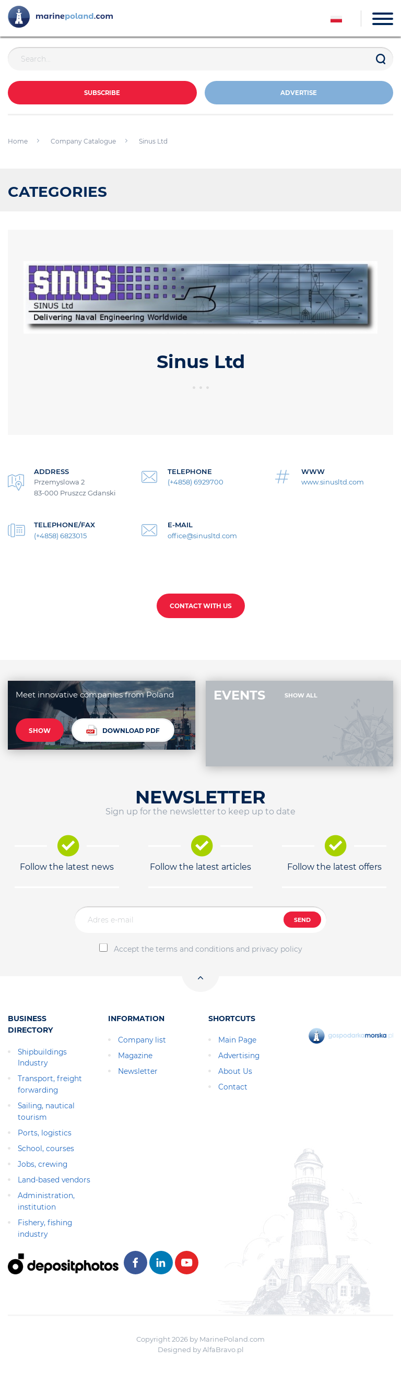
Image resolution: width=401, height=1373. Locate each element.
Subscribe (102, 93)
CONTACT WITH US (201, 606)
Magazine (135, 1055)
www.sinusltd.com (332, 482)
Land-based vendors (54, 1180)
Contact (232, 1087)
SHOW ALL (301, 695)
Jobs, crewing (42, 1164)
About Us (235, 1071)
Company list (142, 1040)
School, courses (46, 1148)
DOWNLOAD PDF (123, 730)
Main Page (237, 1040)
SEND (302, 920)
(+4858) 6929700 (195, 482)
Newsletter (138, 1071)
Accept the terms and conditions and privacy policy (208, 949)
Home (18, 141)
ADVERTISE (298, 93)
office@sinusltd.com (202, 535)
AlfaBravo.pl (223, 1349)
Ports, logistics (45, 1133)
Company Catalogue (83, 141)
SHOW (40, 731)
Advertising (239, 1055)
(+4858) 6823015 (60, 535)
